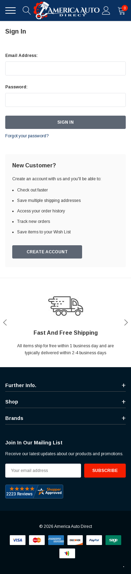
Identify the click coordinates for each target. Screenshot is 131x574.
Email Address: (21, 55)
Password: (16, 87)
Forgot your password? (27, 135)
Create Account (47, 251)
